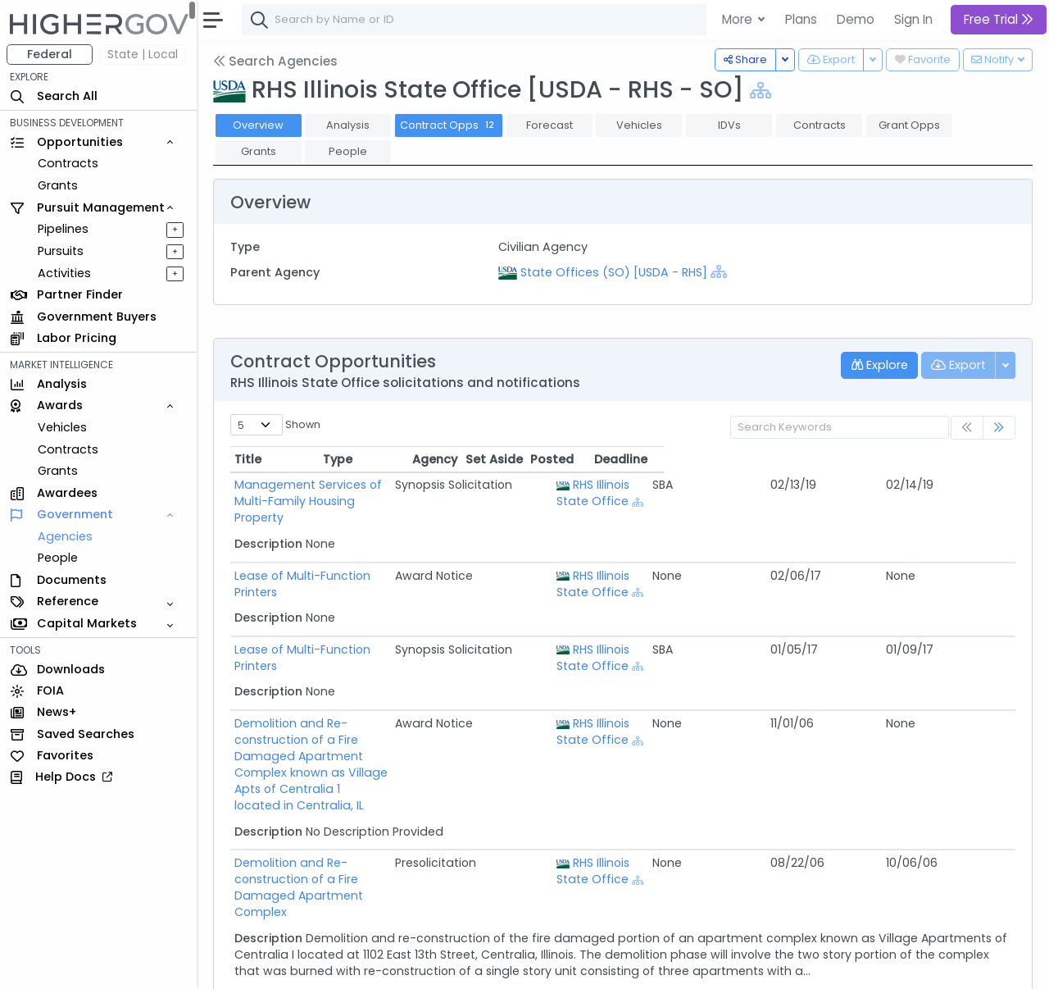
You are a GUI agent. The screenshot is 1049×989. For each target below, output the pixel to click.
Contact (288, 965)
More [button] (739, 19)
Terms (342, 965)
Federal (49, 54)
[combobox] (487, 19)
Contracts (68, 163)
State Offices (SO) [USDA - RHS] (613, 272)
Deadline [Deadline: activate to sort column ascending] (972, 459)
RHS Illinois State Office (747, 492)
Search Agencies (275, 61)
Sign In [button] (913, 19)
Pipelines (63, 229)
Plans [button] (801, 19)
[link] (999, 428)
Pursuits (61, 251)
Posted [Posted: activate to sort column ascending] (903, 459)
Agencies (65, 536)
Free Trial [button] (998, 19)
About (234, 965)
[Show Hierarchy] (760, 90)
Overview (258, 125)
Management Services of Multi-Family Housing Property (396, 484)
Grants (58, 185)
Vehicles (62, 427)
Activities (64, 273)
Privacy (391, 965)
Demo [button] (855, 19)
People (58, 557)
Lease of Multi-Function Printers (325, 559)
